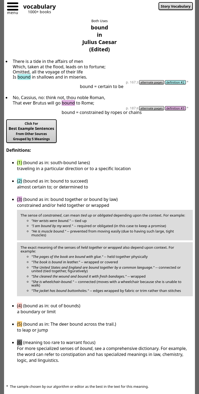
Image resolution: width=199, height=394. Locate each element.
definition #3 (175, 108)
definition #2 (175, 82)
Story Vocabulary (175, 6)
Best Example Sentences (31, 131)
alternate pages (151, 82)
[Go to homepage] (37, 7)
